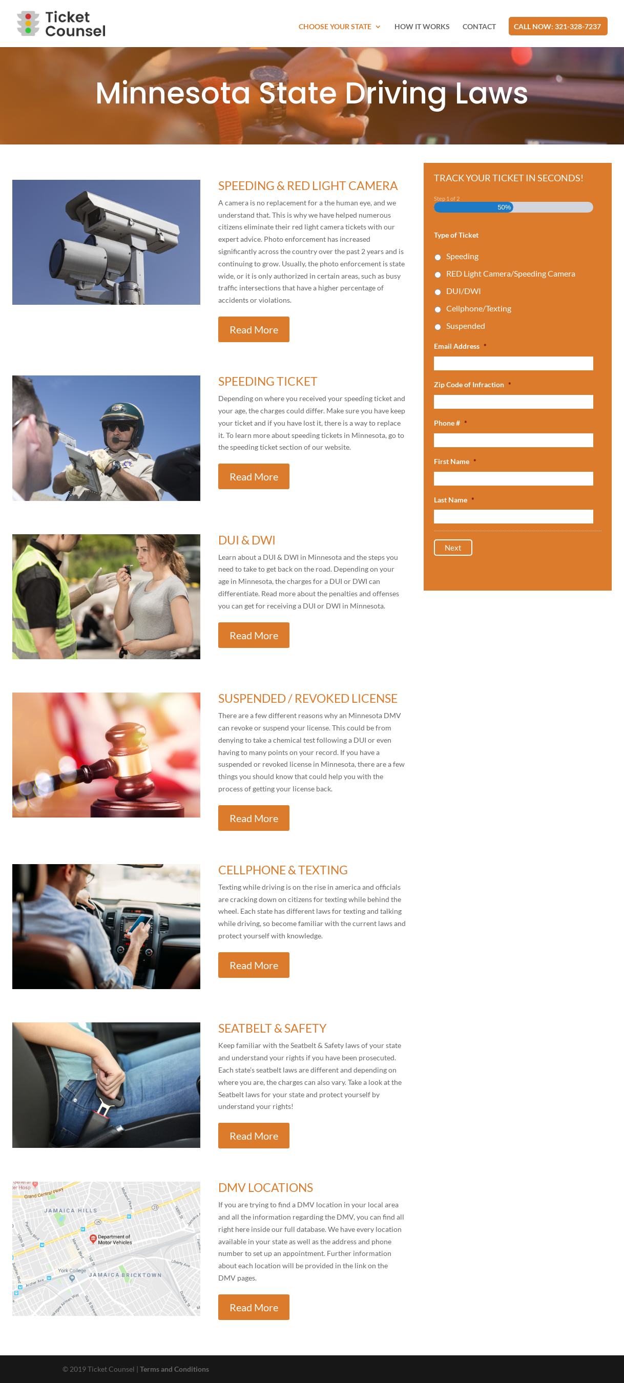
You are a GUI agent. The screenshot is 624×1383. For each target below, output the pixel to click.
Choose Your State (335, 27)
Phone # (450, 422)
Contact (479, 27)
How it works (422, 27)
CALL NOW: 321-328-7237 (557, 27)
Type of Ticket (456, 234)
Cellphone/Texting (478, 308)
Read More (254, 329)
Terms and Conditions (174, 1369)
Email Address (460, 346)
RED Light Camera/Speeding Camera (510, 273)
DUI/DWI (463, 291)
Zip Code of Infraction (472, 384)
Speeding (462, 256)
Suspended (465, 325)
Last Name (454, 499)
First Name (455, 461)
